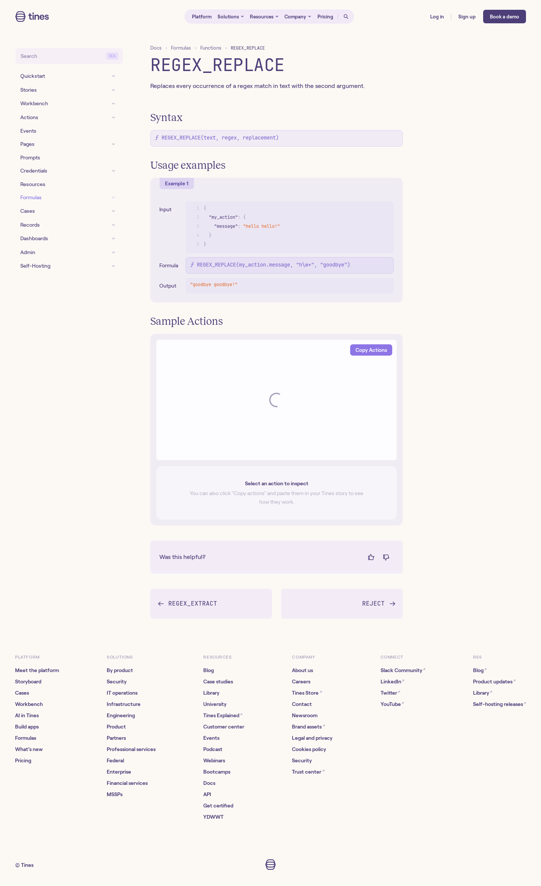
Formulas (181, 48)
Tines (27, 865)
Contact (302, 704)
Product (116, 727)
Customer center (223, 727)
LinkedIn (392, 681)
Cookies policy (309, 749)
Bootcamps (216, 772)
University (215, 704)
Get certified (218, 806)
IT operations (122, 693)
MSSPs (114, 794)
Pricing (23, 760)
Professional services (131, 749)
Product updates (494, 681)
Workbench (29, 704)
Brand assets (308, 726)
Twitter (390, 692)
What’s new (29, 749)
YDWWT (213, 817)
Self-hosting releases (499, 704)
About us (302, 670)
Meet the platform (37, 670)
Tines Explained (222, 715)
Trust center (308, 771)
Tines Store (307, 692)
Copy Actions (371, 350)
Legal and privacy (312, 738)
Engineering (121, 715)
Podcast (212, 749)
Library (211, 693)
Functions (210, 48)
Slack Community (403, 670)
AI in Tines (27, 715)
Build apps (27, 727)
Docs (156, 48)
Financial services (127, 783)
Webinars (214, 760)
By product (120, 670)
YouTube (392, 704)
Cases (22, 693)
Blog (208, 670)
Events (211, 738)
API (207, 794)
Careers (301, 682)
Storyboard (28, 682)
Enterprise (119, 772)
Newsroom (304, 715)
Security (117, 682)
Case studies (218, 682)
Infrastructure (124, 704)
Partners (116, 738)
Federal (115, 760)
